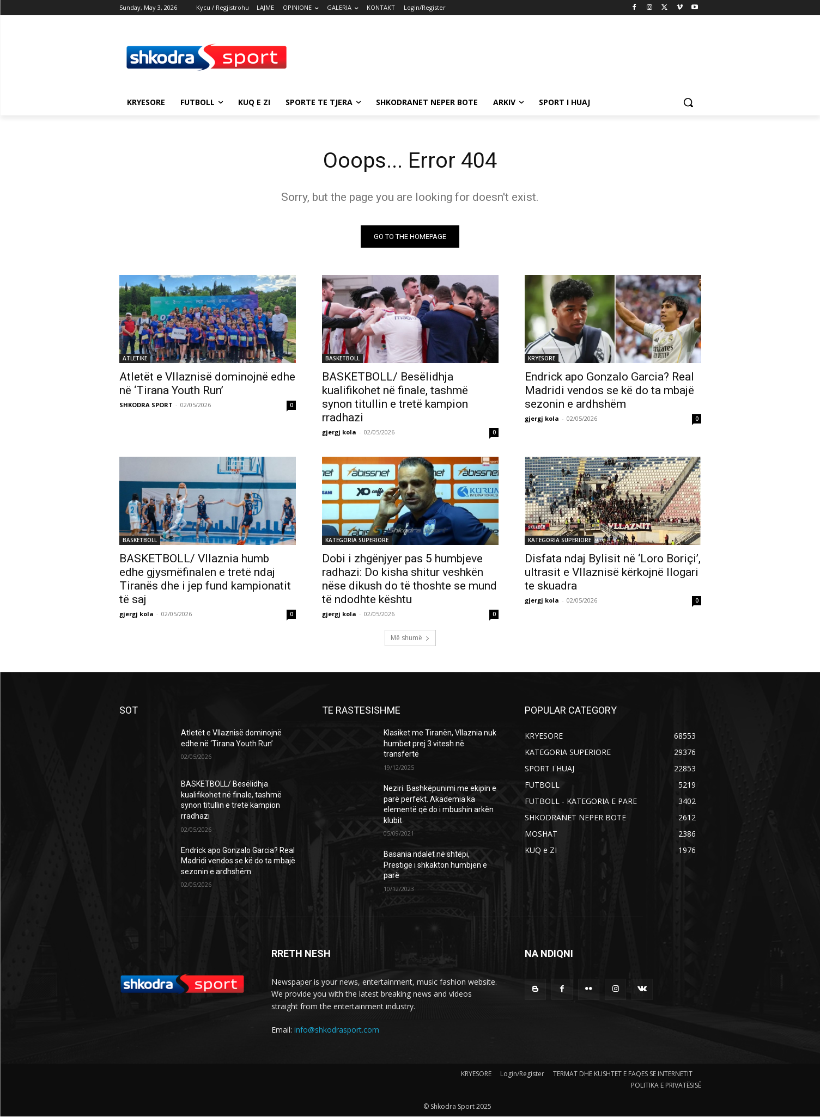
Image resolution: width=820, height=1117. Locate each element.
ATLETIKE (135, 359)
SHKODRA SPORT (146, 405)
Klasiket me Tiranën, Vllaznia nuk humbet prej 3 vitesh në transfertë (440, 744)
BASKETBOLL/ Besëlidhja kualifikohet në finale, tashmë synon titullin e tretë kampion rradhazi (395, 398)
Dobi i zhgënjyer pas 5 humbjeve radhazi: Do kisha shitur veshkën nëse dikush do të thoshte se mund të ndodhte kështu (409, 579)
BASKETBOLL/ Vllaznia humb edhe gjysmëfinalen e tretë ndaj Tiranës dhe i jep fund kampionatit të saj (205, 579)
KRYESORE (541, 359)
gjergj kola (339, 432)
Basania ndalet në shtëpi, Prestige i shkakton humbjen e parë (435, 865)
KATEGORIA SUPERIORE (356, 540)
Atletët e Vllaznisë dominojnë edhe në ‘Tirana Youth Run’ (207, 384)
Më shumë (410, 638)
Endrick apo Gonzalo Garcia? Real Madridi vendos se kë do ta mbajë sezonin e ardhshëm (609, 391)
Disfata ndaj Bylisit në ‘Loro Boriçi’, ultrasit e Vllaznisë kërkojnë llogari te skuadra (613, 573)
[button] (688, 102)
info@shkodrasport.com (336, 1030)
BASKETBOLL (342, 359)
